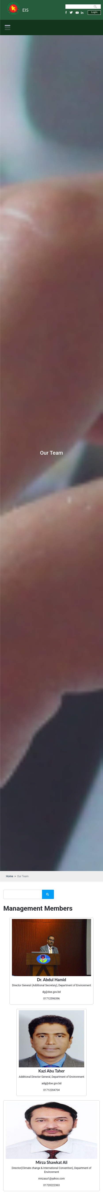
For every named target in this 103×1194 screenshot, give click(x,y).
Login (94, 12)
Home (9, 876)
